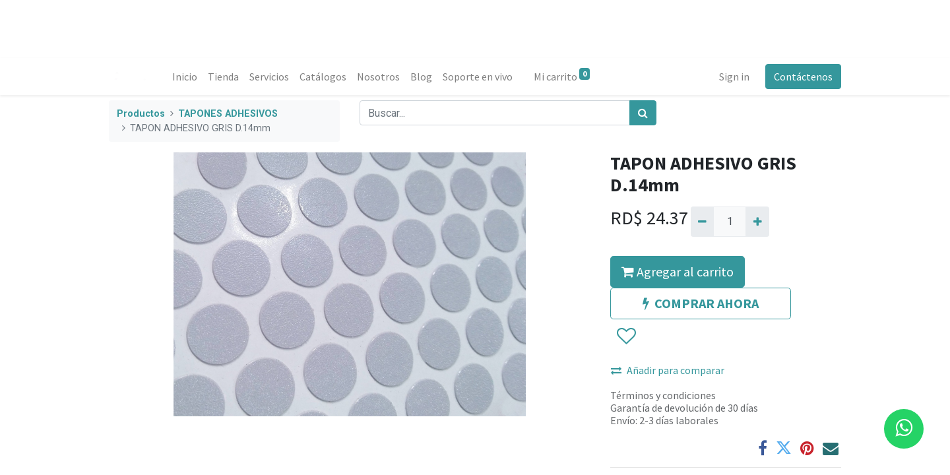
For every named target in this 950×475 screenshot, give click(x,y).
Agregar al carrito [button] (677, 271)
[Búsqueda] (642, 112)
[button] (626, 336)
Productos (141, 113)
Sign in (734, 76)
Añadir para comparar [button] (667, 370)
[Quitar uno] (702, 221)
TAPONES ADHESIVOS (228, 113)
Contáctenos (803, 76)
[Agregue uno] (757, 221)
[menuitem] (185, 76)
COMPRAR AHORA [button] (701, 303)
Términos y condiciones (663, 395)
